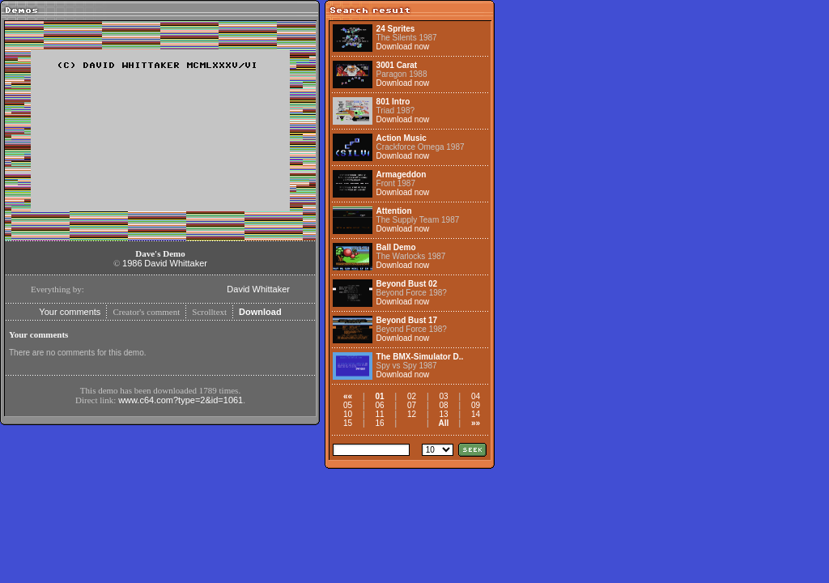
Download (260, 312)
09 (475, 405)
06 (379, 405)
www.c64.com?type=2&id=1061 (180, 400)
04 (475, 396)
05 (347, 405)
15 (347, 423)
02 (411, 396)
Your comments (69, 312)
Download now (403, 46)
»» (475, 423)
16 (379, 423)
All (444, 423)
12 (411, 414)
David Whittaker (175, 263)
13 (443, 414)
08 (443, 405)
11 (379, 414)
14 (475, 414)
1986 (132, 263)
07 (411, 405)
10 (347, 414)
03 (443, 396)
